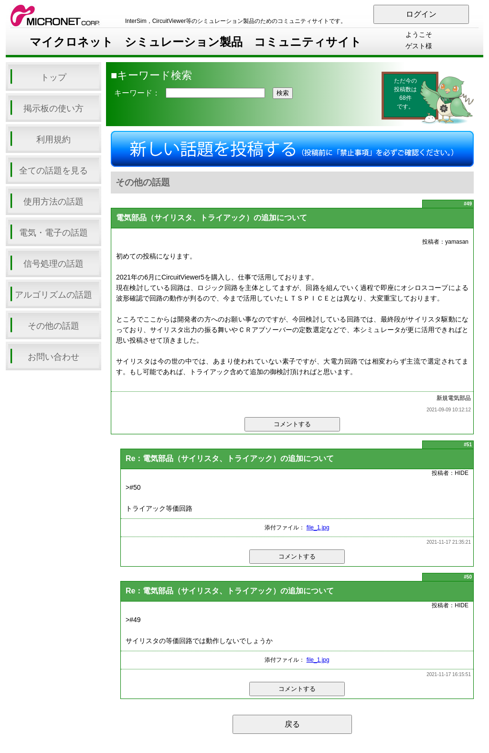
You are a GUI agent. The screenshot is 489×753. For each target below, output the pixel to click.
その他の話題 (53, 326)
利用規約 (53, 139)
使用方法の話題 (53, 201)
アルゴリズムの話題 (53, 295)
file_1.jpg (318, 527)
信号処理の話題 (53, 264)
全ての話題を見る (53, 170)
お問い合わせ (53, 357)
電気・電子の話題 (53, 232)
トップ (53, 77)
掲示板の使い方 (53, 108)
